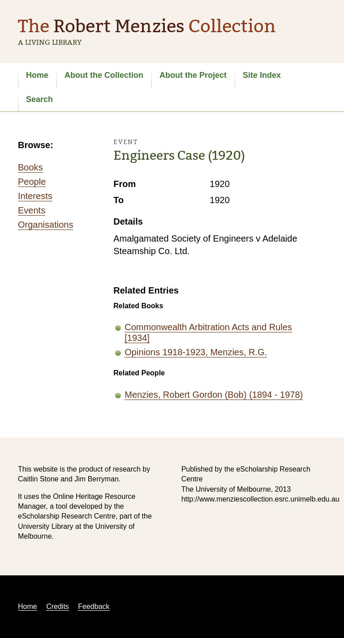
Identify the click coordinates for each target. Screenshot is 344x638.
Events (31, 210)
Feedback (93, 606)
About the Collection (103, 75)
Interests (35, 196)
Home (37, 75)
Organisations (45, 225)
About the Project (193, 75)
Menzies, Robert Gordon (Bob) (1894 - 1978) (214, 395)
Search (39, 99)
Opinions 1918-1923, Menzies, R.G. (196, 352)
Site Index (262, 75)
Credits (57, 606)
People (32, 182)
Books (30, 167)
